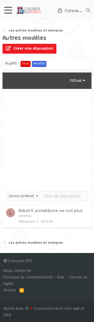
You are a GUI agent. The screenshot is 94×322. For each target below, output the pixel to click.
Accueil (10, 290)
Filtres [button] (76, 81)
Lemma (25, 216)
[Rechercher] (88, 10)
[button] (8, 10)
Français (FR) (18, 261)
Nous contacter (18, 271)
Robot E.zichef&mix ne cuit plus (50, 211)
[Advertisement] (47, 139)
